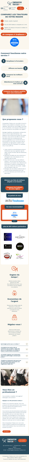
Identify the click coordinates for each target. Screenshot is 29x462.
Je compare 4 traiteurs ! (14, 34)
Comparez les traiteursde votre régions (14, 188)
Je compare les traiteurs (22, 440)
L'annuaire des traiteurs (4, 8)
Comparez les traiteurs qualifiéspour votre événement (14, 92)
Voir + (14, 221)
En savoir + (6, 431)
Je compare (20, 8)
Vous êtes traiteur (12, 8)
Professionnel (17, 445)
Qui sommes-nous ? (8, 445)
